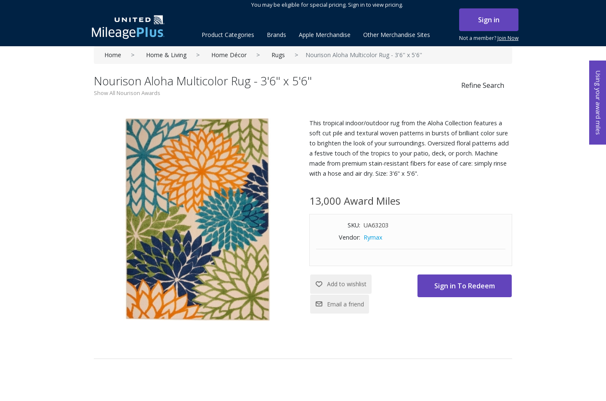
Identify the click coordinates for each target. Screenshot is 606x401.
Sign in (489, 19)
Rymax (373, 237)
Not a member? (488, 38)
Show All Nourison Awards (127, 93)
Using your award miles (598, 103)
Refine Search (482, 85)
